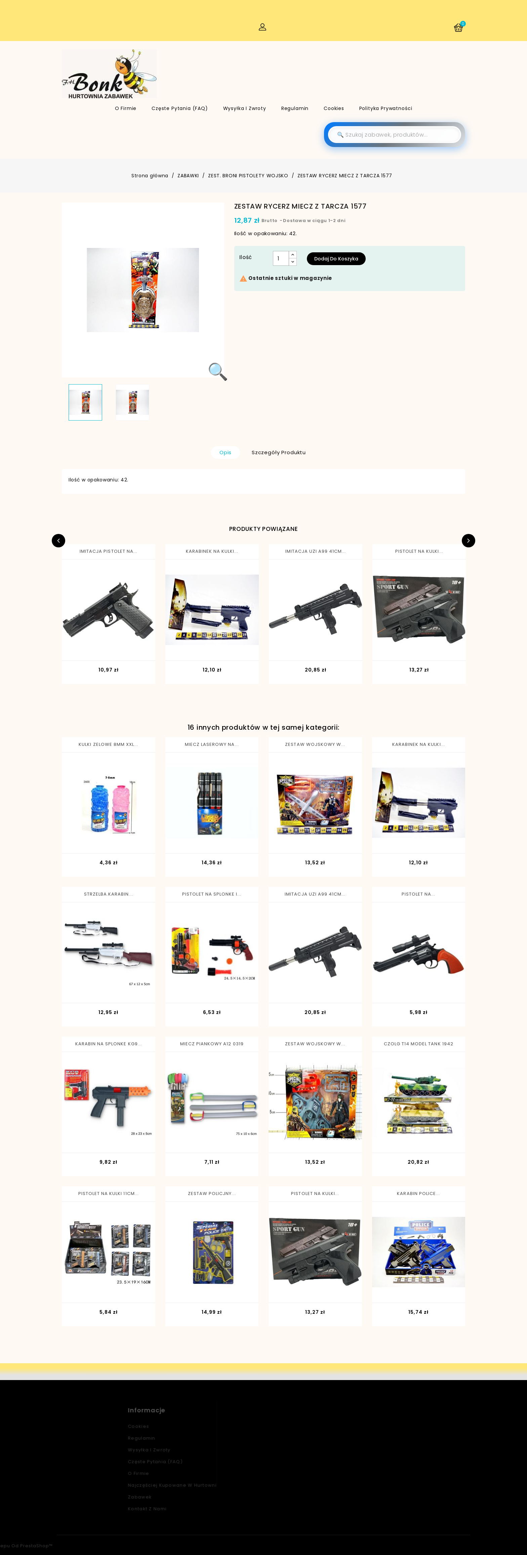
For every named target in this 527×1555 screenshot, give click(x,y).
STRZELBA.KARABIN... (108, 894)
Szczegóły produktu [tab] (279, 452)
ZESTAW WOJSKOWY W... (315, 744)
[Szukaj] (394, 134)
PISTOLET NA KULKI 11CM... (108, 1193)
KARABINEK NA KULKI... (212, 551)
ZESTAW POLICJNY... (212, 1193)
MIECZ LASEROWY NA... (212, 744)
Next (468, 540)
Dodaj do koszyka (336, 258)
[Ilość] (281, 258)
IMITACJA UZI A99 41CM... (315, 551)
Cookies (334, 108)
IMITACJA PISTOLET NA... (108, 551)
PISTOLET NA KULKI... (419, 551)
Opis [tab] (225, 452)
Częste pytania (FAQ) (180, 108)
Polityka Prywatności (385, 108)
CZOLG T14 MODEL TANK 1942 (418, 1044)
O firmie (126, 108)
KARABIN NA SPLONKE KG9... (108, 1044)
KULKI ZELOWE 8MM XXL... (108, 744)
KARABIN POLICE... (418, 1193)
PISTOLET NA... (419, 894)
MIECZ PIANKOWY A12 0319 (212, 1044)
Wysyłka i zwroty (244, 108)
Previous (58, 540)
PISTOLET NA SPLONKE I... (211, 894)
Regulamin (295, 108)
